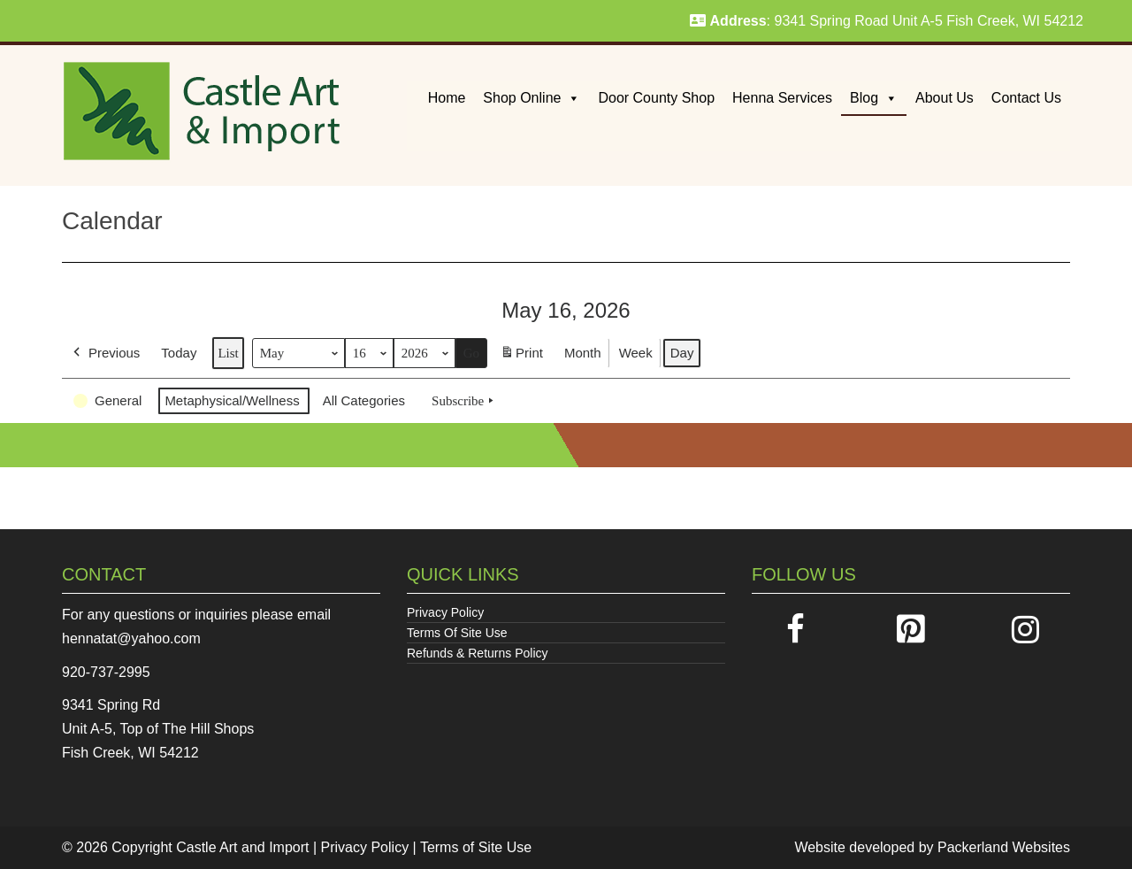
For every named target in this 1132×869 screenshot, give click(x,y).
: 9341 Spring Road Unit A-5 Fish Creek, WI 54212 (886, 20)
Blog (874, 97)
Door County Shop (656, 97)
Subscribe (464, 400)
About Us (944, 97)
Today (178, 352)
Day (682, 352)
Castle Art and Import (242, 847)
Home (447, 97)
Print (521, 356)
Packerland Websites (1003, 847)
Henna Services (782, 97)
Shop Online (531, 97)
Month (582, 352)
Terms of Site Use (476, 847)
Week (636, 352)
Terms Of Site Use (457, 633)
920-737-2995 (106, 672)
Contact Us (1026, 97)
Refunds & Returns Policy (477, 653)
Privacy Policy (445, 612)
